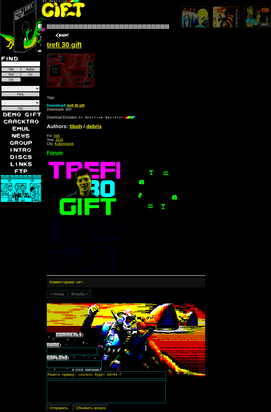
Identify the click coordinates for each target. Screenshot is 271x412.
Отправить (58, 409)
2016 (59, 140)
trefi (57, 136)
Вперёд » (79, 295)
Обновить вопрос (91, 409)
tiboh (76, 126)
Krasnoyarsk (63, 144)
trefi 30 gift (66, 105)
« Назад (57, 295)
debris (94, 126)
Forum (55, 153)
